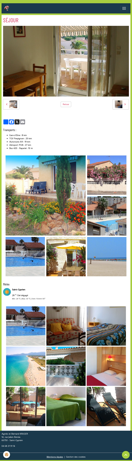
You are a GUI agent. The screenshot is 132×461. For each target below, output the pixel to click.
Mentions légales (55, 456)
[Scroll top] (126, 455)
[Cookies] (6, 454)
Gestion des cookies (76, 456)
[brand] (7, 8)
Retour (66, 104)
